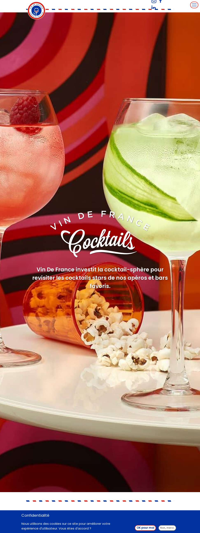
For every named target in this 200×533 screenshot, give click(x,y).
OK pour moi (145, 529)
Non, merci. (167, 528)
